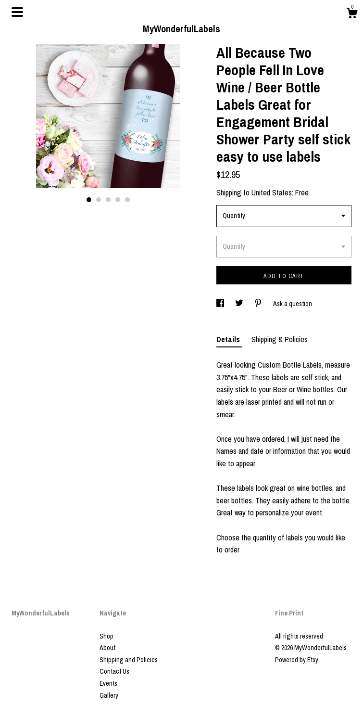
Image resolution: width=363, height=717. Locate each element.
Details (229, 339)
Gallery (109, 695)
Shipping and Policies (129, 659)
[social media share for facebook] (220, 303)
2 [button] (98, 199)
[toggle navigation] (17, 12)
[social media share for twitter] (240, 303)
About (107, 647)
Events (108, 683)
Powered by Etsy (296, 659)
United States (271, 192)
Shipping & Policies (279, 339)
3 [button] (108, 199)
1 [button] (89, 199)
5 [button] (127, 199)
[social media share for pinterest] (258, 303)
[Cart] (352, 14)
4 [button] (117, 199)
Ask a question (292, 303)
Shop (106, 636)
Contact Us (114, 671)
